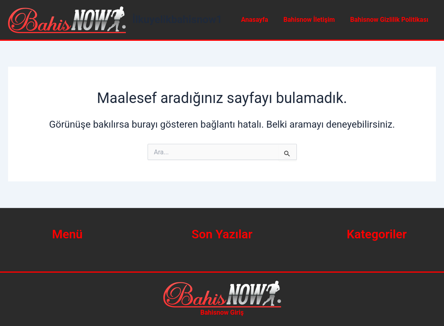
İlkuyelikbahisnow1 (177, 19)
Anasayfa (260, 19)
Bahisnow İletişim (312, 19)
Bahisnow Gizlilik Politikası (390, 19)
